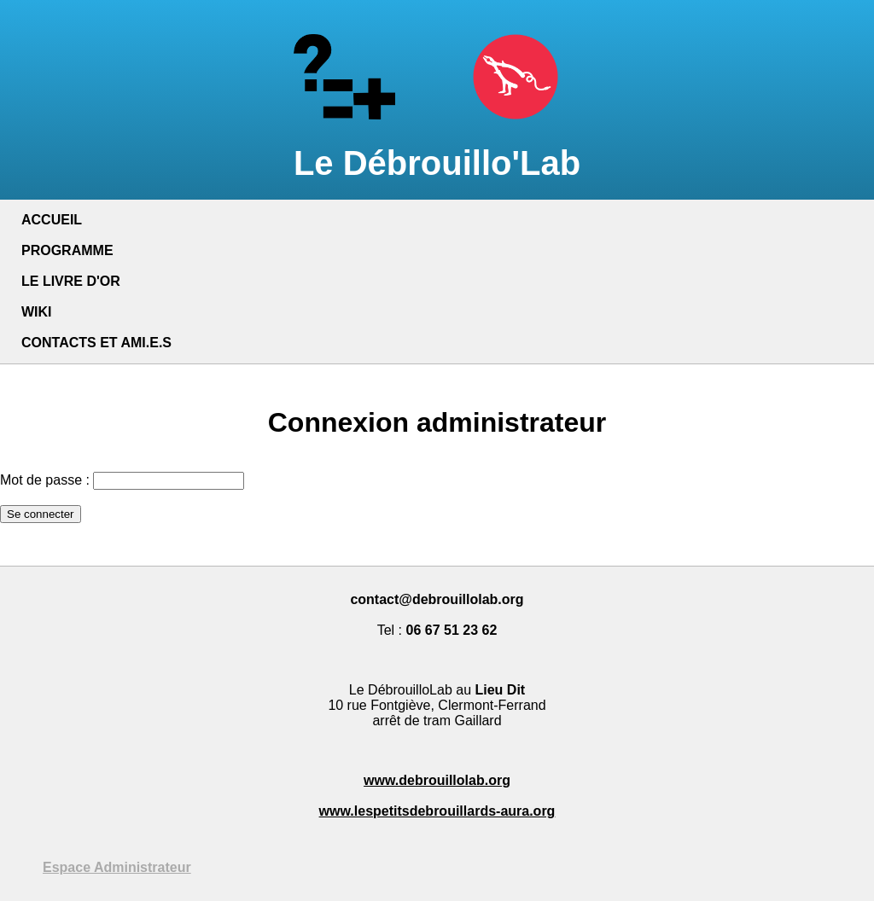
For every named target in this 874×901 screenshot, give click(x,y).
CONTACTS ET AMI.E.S (96, 342)
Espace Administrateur (117, 867)
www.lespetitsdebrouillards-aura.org (437, 811)
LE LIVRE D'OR (70, 281)
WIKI (36, 312)
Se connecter (40, 514)
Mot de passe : (45, 480)
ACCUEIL (51, 219)
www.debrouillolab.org (437, 780)
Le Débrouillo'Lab (437, 144)
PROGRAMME (67, 250)
